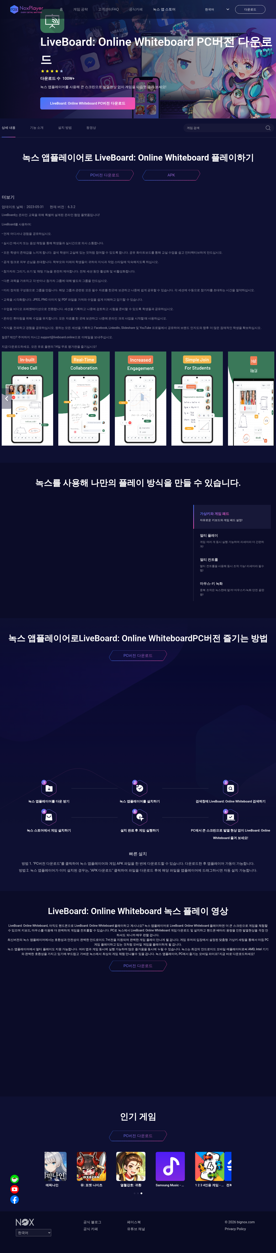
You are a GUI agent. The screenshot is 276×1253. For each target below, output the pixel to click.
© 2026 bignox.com (240, 1222)
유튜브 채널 (136, 1229)
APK (171, 175)
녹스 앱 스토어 (164, 9)
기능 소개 (37, 128)
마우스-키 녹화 (211, 584)
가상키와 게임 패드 (214, 514)
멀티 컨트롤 (209, 560)
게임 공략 (80, 9)
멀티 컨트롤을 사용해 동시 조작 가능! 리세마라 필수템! (232, 568)
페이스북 (134, 1222)
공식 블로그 (92, 1222)
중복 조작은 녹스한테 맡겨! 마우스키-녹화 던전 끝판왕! (232, 592)
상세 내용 (8, 128)
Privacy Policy (235, 1229)
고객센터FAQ (108, 9)
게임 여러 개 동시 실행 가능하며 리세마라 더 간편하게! (232, 544)
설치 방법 (65, 128)
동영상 (91, 128)
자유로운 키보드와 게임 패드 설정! (221, 520)
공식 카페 (90, 1229)
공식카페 (136, 9)
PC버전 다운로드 (104, 175)
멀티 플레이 (209, 535)
